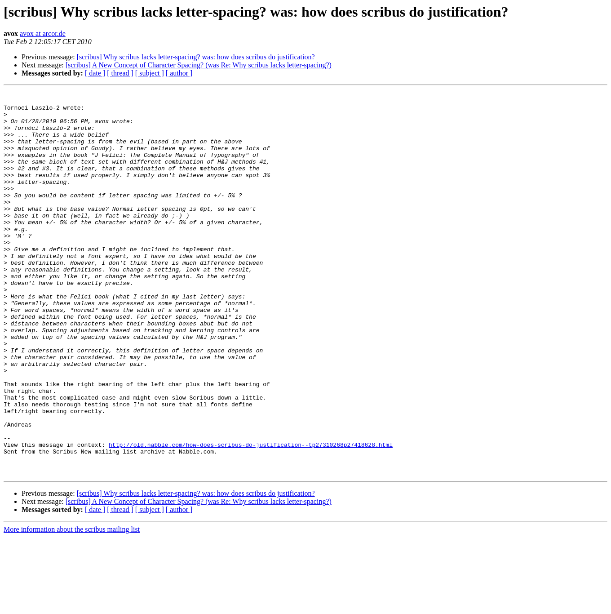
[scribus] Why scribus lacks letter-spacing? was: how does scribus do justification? (196, 57)
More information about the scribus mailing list (72, 606)
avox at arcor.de (43, 33)
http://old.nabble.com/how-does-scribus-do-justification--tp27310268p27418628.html (251, 516)
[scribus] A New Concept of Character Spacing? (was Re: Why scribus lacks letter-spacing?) (199, 65)
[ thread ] (120, 73)
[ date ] (95, 73)
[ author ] (179, 73)
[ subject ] (149, 73)
